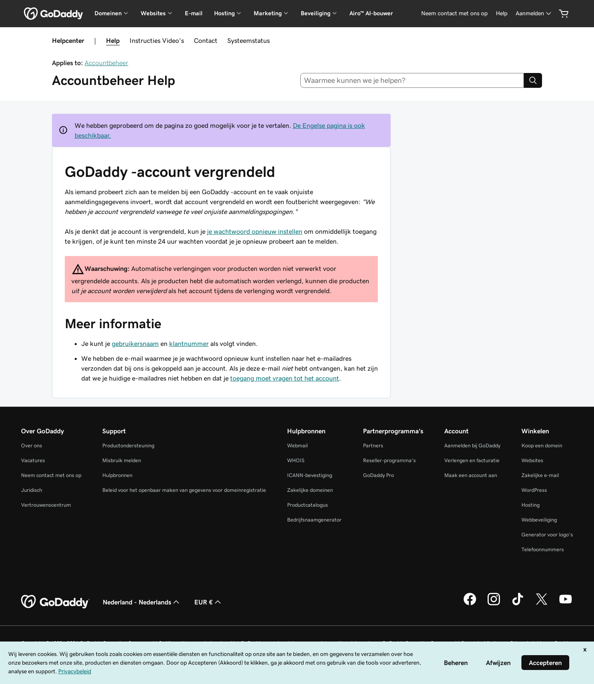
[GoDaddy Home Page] (55, 602)
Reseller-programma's (389, 460)
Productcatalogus (307, 505)
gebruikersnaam (135, 343)
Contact (205, 40)
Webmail (297, 445)
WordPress (534, 490)
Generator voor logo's (547, 534)
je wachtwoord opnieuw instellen (254, 231)
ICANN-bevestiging (309, 475)
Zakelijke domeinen (310, 490)
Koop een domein (541, 445)
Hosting (530, 505)
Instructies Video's (157, 40)
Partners (373, 445)
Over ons (31, 445)
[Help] (502, 13)
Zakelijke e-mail (540, 475)
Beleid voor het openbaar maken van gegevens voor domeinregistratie (184, 490)
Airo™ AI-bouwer (371, 13)
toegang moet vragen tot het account (284, 378)
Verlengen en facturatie (472, 460)
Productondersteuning (128, 445)
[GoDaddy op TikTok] (517, 604)
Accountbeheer (106, 62)
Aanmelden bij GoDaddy (472, 445)
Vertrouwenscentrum (46, 505)
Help (113, 40)
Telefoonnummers (542, 549)
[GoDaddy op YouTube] (565, 604)
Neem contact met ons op (51, 475)
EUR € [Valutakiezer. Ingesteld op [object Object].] (208, 602)
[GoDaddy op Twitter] (541, 604)
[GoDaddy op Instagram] (493, 604)
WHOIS (295, 460)
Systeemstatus (248, 40)
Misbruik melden (121, 460)
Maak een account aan (470, 475)
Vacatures (33, 460)
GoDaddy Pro (378, 475)
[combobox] (412, 80)
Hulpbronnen (117, 475)
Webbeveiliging (539, 519)
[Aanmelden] (534, 13)
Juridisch (31, 490)
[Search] (533, 80)
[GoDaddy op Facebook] (469, 604)
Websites (532, 460)
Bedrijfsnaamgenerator (314, 519)
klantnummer (189, 343)
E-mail (194, 13)
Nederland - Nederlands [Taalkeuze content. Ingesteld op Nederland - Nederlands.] (142, 602)
